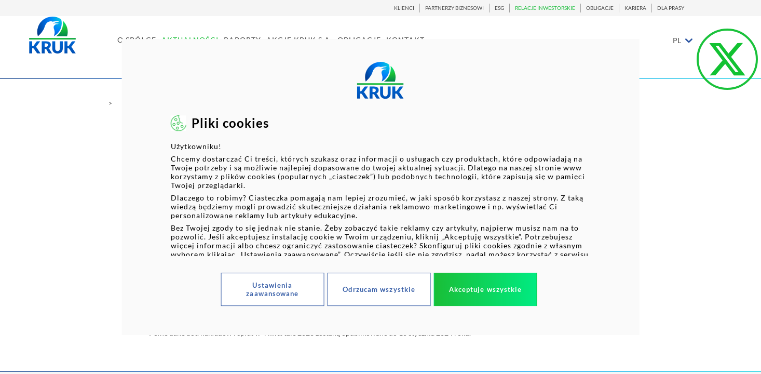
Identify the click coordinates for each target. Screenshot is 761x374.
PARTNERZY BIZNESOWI (454, 8)
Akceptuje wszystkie (485, 289)
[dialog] (381, 187)
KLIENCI (404, 8)
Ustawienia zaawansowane (272, 289)
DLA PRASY (670, 8)
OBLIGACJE (600, 8)
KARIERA (635, 8)
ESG (499, 8)
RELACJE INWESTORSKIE (545, 8)
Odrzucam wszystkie (379, 289)
